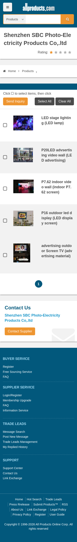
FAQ (6, 376)
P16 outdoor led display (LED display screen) (57, 218)
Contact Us (10, 473)
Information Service (15, 410)
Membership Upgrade (17, 400)
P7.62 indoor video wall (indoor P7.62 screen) (56, 187)
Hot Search (34, 499)
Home (9, 71)
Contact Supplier (20, 331)
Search (67, 19)
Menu (7, 7)
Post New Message (15, 436)
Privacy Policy (22, 514)
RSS (65, 504)
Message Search (14, 431)
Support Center (13, 468)
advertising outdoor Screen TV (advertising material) (56, 251)
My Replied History (15, 447)
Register (8, 366)
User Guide (57, 514)
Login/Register (12, 395)
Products (28, 71)
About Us (17, 509)
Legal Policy (58, 509)
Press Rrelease (19, 504)
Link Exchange (12, 478)
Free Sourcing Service (17, 371)
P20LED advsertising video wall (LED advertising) (56, 155)
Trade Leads (53, 499)
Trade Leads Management (20, 441)
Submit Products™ (45, 504)
